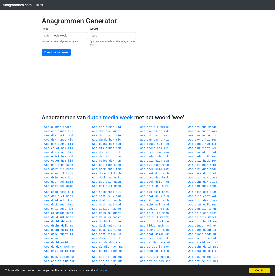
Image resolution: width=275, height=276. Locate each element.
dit (197, 169)
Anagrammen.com (17, 5)
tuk (70, 192)
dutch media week (110, 117)
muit (117, 178)
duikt (156, 213)
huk (70, 131)
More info (108, 271)
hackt (67, 127)
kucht (116, 131)
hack (158, 161)
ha (119, 226)
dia (205, 173)
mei (166, 136)
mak (166, 131)
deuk (150, 173)
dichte (207, 209)
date (198, 192)
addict (104, 209)
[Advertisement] (137, 87)
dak (101, 136)
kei (166, 140)
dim (159, 152)
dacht (199, 140)
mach (165, 173)
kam (214, 131)
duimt (60, 217)
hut (70, 178)
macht (164, 217)
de (109, 213)
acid (150, 186)
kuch (69, 165)
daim (54, 178)
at (52, 213)
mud (70, 136)
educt (151, 144)
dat (53, 165)
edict (110, 152)
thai (69, 205)
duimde (56, 127)
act (101, 127)
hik (70, 152)
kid (118, 127)
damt (54, 169)
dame (102, 173)
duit (158, 182)
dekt (206, 200)
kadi (110, 205)
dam (101, 131)
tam (118, 169)
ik (158, 230)
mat (166, 169)
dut (157, 178)
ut (167, 226)
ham (197, 136)
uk (167, 209)
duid (150, 161)
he (107, 257)
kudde (206, 136)
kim (166, 144)
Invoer (45, 28)
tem (166, 161)
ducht (158, 131)
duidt (151, 222)
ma (71, 230)
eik (70, 144)
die (108, 131)
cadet (151, 157)
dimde (62, 131)
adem (54, 173)
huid (110, 169)
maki (213, 213)
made (213, 169)
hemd (213, 165)
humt (213, 173)
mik (214, 144)
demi (61, 165)
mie (118, 136)
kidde (212, 127)
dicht (206, 148)
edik (109, 182)
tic (214, 136)
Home (40, 4)
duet (61, 196)
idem (109, 165)
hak (214, 152)
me (119, 209)
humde (110, 127)
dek (159, 148)
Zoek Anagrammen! (56, 52)
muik (69, 222)
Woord (94, 28)
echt (213, 186)
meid (165, 165)
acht (198, 182)
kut (118, 192)
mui (166, 148)
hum (204, 127)
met (214, 161)
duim (213, 182)
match (212, 217)
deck (102, 169)
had (159, 144)
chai (54, 209)
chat (54, 186)
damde (103, 140)
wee (46, 127)
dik (156, 127)
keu (214, 148)
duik (205, 165)
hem (161, 209)
